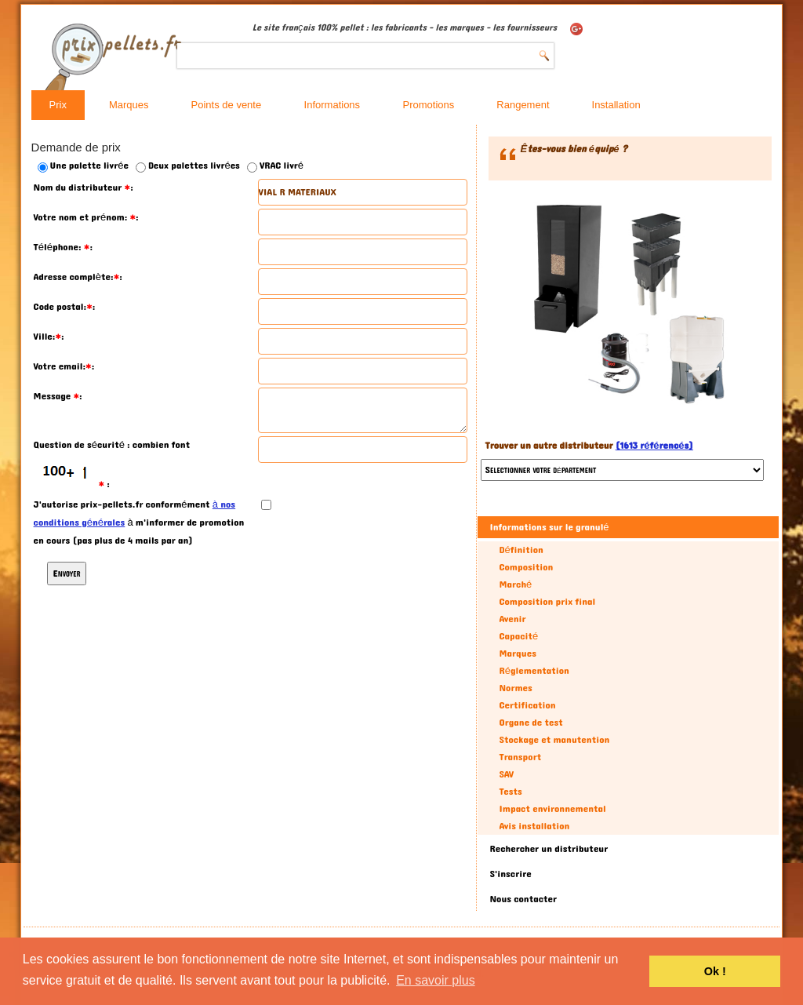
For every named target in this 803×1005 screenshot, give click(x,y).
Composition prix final (547, 601)
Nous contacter (523, 899)
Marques (129, 105)
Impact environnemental (552, 808)
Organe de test (530, 722)
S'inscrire (510, 874)
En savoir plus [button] (435, 980)
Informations (332, 105)
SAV (506, 774)
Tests (510, 791)
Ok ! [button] (715, 971)
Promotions (429, 105)
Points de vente (226, 105)
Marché (515, 584)
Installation (616, 105)
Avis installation (534, 826)
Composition (526, 567)
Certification (527, 705)
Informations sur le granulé (549, 527)
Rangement (522, 105)
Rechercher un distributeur (548, 848)
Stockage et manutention (554, 739)
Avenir (512, 619)
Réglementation (534, 670)
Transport (520, 757)
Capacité (518, 636)
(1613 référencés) (654, 445)
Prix (58, 105)
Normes (515, 688)
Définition (521, 550)
